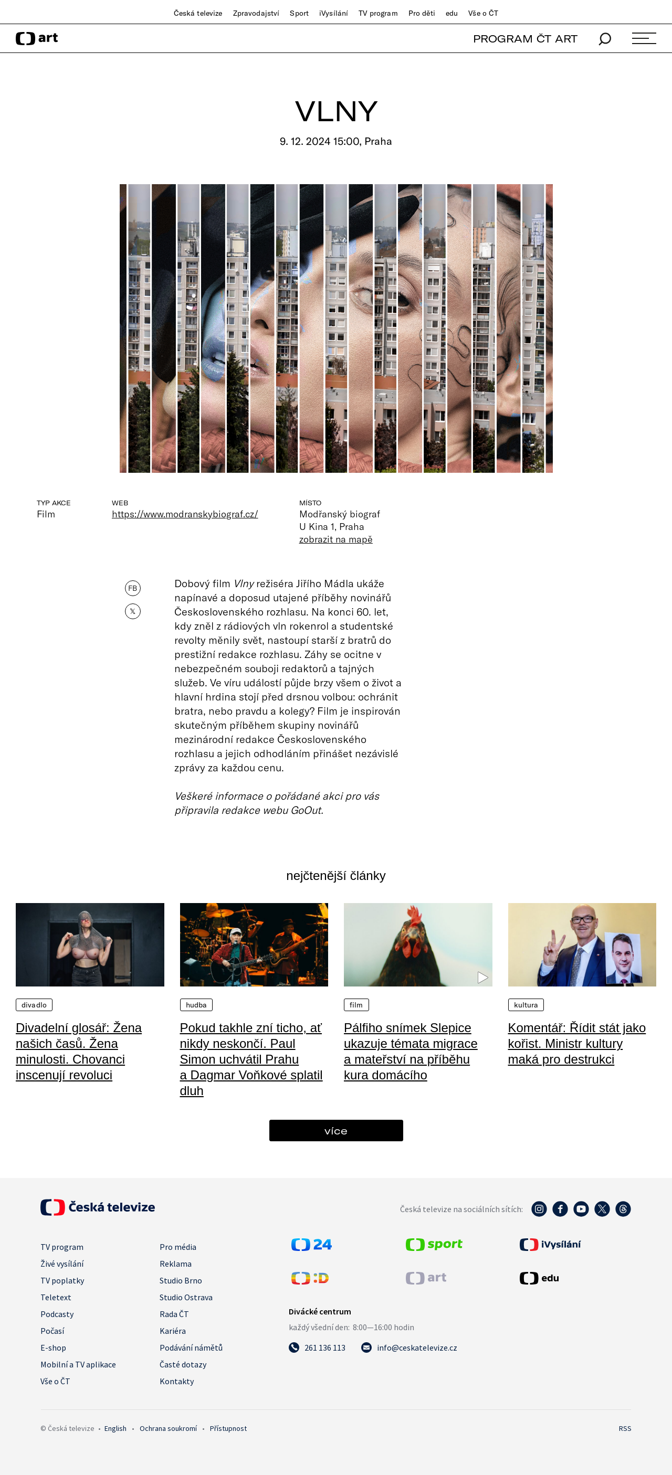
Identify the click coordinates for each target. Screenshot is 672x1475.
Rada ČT (174, 1314)
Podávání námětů (191, 1347)
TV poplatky (62, 1280)
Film (356, 1005)
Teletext (55, 1297)
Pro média (178, 1246)
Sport (299, 13)
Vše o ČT (483, 13)
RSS (625, 1428)
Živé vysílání (61, 1263)
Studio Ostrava (186, 1297)
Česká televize (198, 13)
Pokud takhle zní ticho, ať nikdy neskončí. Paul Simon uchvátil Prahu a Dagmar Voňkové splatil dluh (251, 1059)
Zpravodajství (256, 13)
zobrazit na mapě (336, 539)
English (115, 1428)
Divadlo (34, 1005)
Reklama (176, 1263)
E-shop (53, 1347)
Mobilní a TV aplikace (78, 1364)
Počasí (52, 1330)
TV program (378, 13)
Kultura (526, 1005)
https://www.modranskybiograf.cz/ (185, 513)
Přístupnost (228, 1428)
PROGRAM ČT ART (525, 38)
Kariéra (173, 1330)
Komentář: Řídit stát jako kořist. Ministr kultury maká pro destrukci (577, 1043)
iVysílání (333, 13)
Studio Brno (181, 1280)
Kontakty (177, 1381)
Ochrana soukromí (168, 1428)
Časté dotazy (183, 1364)
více (336, 1130)
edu (452, 13)
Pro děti (421, 13)
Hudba (196, 1005)
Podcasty (57, 1314)
